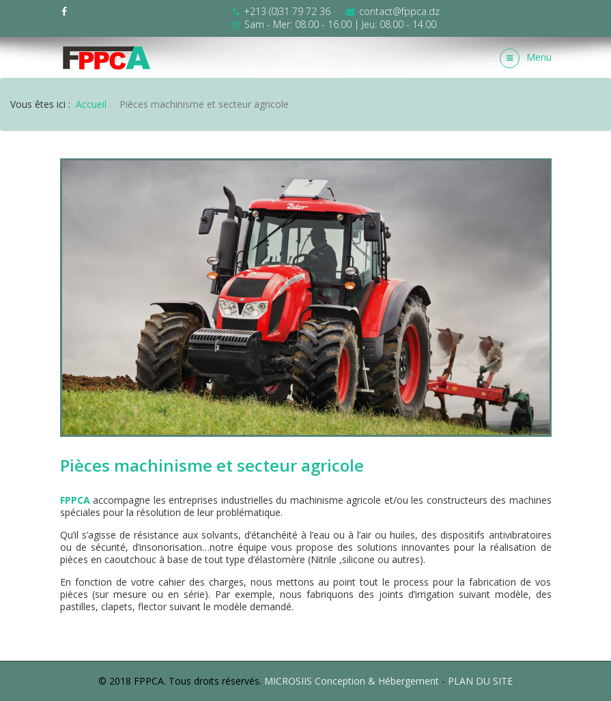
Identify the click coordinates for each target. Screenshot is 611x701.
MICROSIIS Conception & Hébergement (351, 680)
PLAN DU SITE (480, 680)
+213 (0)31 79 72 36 (287, 11)
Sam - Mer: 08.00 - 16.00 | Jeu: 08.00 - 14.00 (340, 24)
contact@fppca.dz (399, 11)
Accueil (91, 104)
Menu (526, 58)
